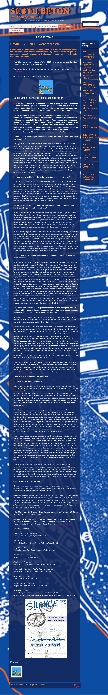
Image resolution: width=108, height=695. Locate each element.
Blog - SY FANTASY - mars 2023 (89, 157)
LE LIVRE (12, 27)
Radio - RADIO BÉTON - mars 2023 (88, 167)
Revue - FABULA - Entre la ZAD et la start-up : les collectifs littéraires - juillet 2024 (89, 105)
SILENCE (17, 71)
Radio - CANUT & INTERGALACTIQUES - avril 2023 (91, 137)
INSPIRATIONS (52, 27)
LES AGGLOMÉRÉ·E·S (16, 31)
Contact (36, 685)
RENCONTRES (30, 27)
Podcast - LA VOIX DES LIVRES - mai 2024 (89, 118)
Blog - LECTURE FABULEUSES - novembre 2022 (89, 177)
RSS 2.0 (43, 685)
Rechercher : (90, 22)
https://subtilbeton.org (64, 524)
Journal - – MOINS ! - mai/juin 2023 (89, 127)
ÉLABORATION (41, 27)
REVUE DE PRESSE (65, 27)
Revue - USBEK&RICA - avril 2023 (88, 147)
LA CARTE (20, 27)
